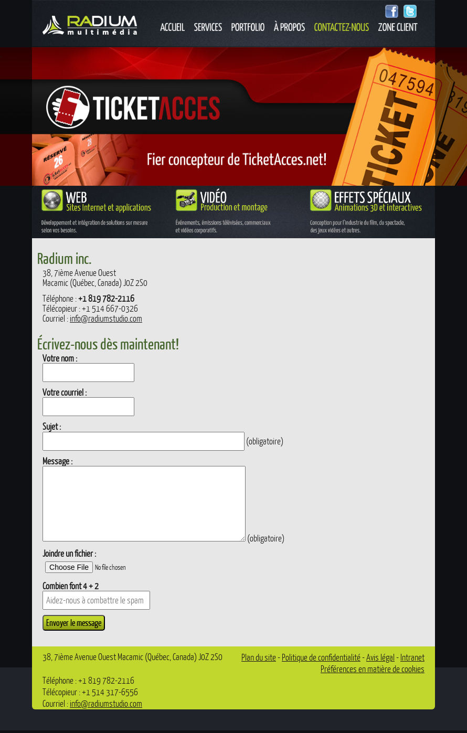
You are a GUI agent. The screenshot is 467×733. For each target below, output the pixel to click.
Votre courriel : (65, 392)
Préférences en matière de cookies (372, 668)
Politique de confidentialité (321, 657)
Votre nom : (60, 358)
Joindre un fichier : (69, 553)
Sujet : (52, 426)
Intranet (412, 657)
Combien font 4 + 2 (71, 585)
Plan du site (258, 657)
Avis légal (380, 657)
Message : (57, 460)
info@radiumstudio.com (106, 318)
